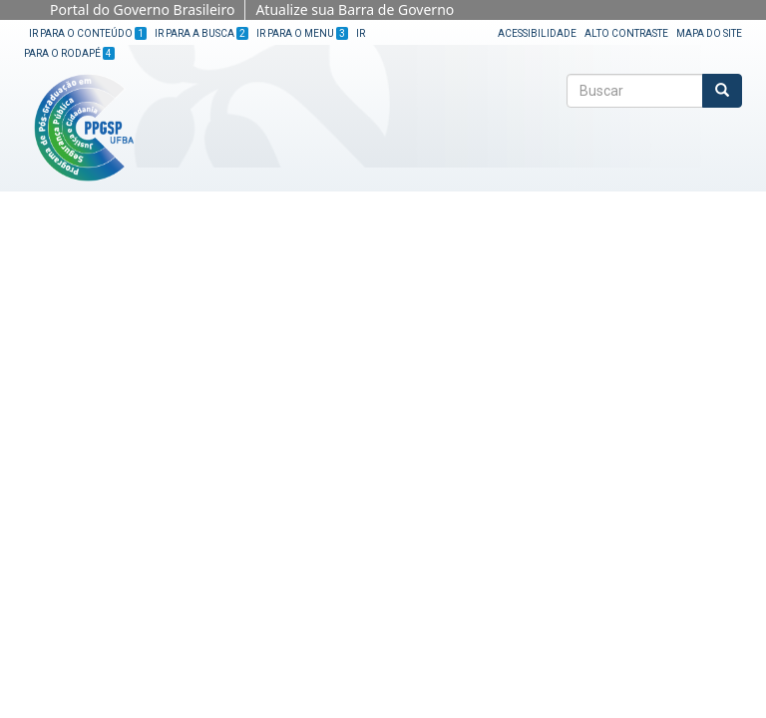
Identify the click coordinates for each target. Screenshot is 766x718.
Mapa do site (709, 33)
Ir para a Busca (201, 33)
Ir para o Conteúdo (88, 33)
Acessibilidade (537, 33)
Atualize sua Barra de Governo (354, 9)
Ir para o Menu (302, 33)
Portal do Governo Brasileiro (142, 9)
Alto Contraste (626, 33)
